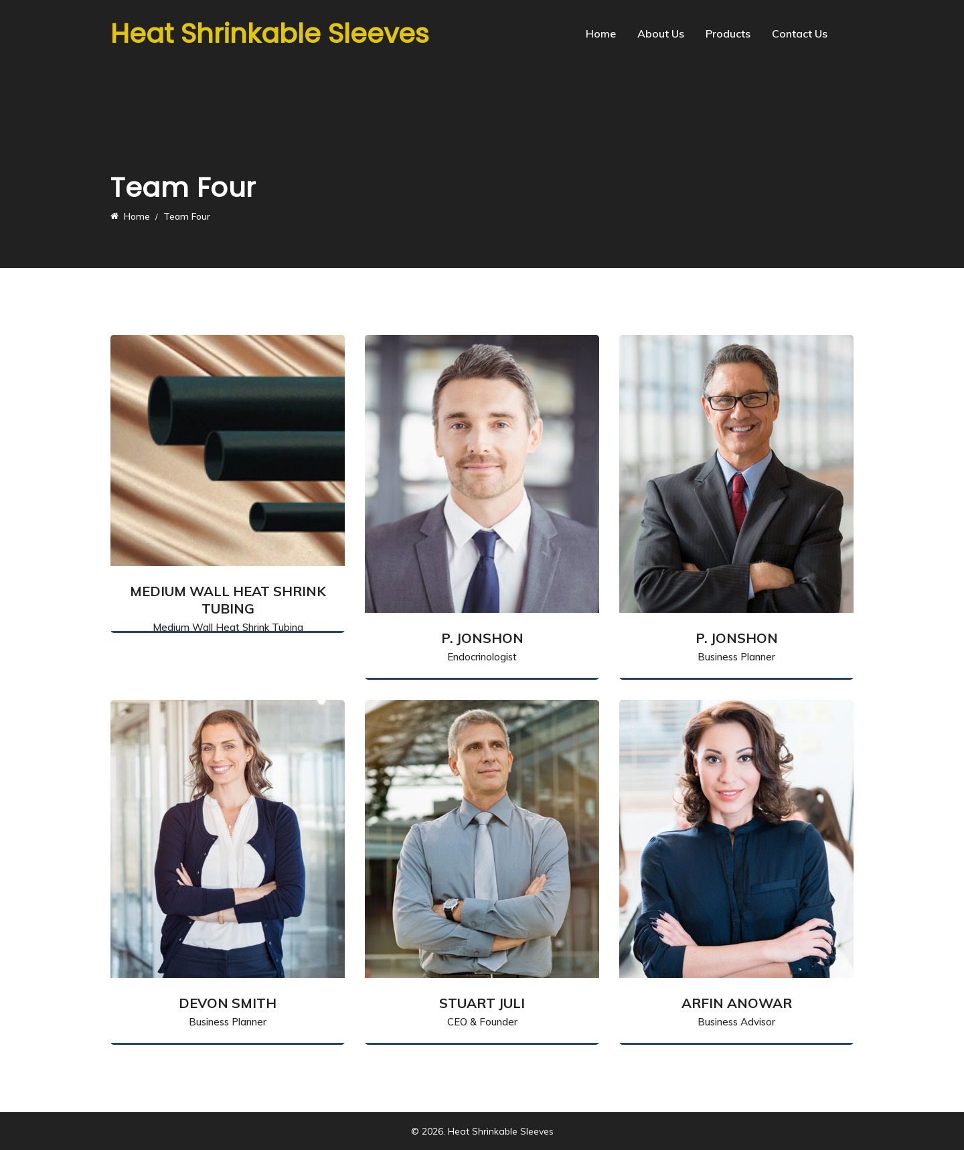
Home (601, 33)
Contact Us (799, 33)
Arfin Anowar (736, 1003)
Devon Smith (227, 1003)
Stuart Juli (482, 1003)
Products (728, 33)
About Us (660, 33)
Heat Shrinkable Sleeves (269, 33)
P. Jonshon (482, 638)
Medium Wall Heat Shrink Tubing (228, 600)
